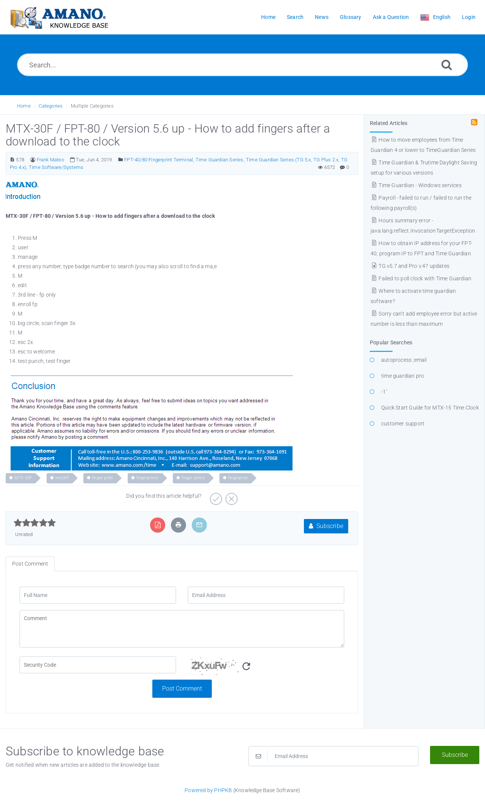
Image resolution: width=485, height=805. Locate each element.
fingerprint (238, 477)
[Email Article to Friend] (199, 525)
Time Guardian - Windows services (416, 185)
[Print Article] (178, 525)
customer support (402, 423)
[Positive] (215, 496)
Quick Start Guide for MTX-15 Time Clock (430, 408)
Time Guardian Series (220, 160)
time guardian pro (402, 376)
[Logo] (59, 17)
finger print (102, 477)
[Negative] (231, 496)
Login (469, 17)
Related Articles (388, 123)
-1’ (384, 392)
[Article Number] (12, 159)
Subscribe (326, 526)
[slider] (35, 522)
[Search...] (242, 64)
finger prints (193, 477)
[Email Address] (266, 595)
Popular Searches (391, 342)
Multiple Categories (92, 106)
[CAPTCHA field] (97, 665)
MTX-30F (23, 477)
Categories (51, 106)
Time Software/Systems (56, 167)
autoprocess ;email (404, 360)
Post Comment (182, 688)
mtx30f (62, 477)
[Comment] (181, 629)
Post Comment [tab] (30, 564)
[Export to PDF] (158, 525)
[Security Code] (266, 668)
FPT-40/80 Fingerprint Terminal (158, 160)
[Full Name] (97, 595)
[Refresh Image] (246, 666)
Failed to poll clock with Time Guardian (421, 278)
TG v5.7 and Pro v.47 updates (410, 266)
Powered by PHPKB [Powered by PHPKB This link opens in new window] (208, 790)
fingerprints (147, 477)
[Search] (446, 64)
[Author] (32, 159)
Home (24, 106)
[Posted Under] (120, 159)
